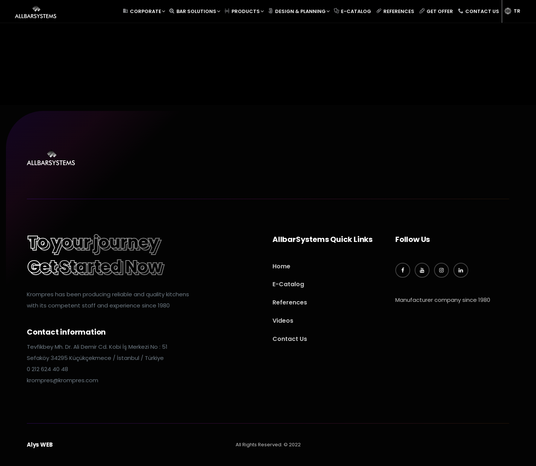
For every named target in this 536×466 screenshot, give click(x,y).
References (289, 302)
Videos (282, 320)
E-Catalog (288, 284)
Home (281, 266)
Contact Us (289, 339)
